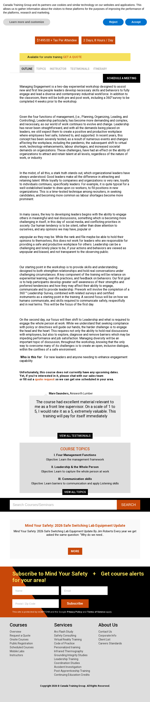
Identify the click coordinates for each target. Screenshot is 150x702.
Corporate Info (107, 635)
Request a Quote (20, 635)
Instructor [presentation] (58, 68)
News (138, 18)
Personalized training (67, 647)
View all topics (75, 492)
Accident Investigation (67, 666)
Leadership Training (66, 659)
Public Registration (21, 643)
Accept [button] (136, 694)
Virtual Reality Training (68, 639)
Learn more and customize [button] (26, 694)
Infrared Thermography (68, 651)
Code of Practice (64, 643)
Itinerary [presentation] (100, 68)
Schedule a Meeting (121, 78)
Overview (15, 631)
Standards (115, 643)
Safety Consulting (65, 635)
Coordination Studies (67, 663)
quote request (44, 379)
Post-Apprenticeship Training (72, 670)
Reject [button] (113, 694)
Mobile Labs (17, 651)
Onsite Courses (19, 639)
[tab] (27, 69)
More (75, 551)
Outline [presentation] (26, 68)
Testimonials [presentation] (79, 68)
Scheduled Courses (22, 647)
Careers (103, 643)
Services (47, 18)
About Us (77, 18)
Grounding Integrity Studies (71, 655)
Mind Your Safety (113, 18)
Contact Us (105, 631)
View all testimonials (75, 435)
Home (69, 25)
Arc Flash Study (63, 631)
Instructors (16, 655)
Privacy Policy (74, 612)
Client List (104, 639)
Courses (18, 18)
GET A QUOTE (72, 57)
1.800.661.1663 (128, 5)
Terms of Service (96, 612)
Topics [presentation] (41, 68)
